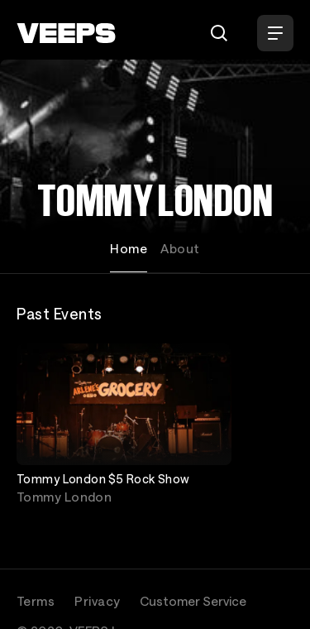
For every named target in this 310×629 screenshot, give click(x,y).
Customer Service (193, 600)
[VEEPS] (66, 33)
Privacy (97, 600)
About (179, 248)
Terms (36, 600)
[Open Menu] (275, 33)
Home (128, 248)
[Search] (219, 33)
